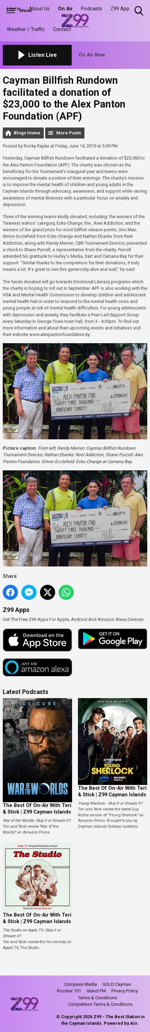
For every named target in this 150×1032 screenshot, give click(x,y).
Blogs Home (27, 132)
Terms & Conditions (97, 997)
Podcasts (91, 9)
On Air (65, 9)
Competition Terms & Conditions (100, 1004)
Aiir (134, 1023)
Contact (62, 29)
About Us (39, 9)
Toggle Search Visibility (139, 11)
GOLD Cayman (116, 984)
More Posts (68, 132)
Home (14, 9)
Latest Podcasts (25, 691)
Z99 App (119, 9)
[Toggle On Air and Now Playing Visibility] (113, 55)
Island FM (96, 990)
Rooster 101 (69, 990)
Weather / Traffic (26, 29)
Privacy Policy (124, 990)
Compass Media (80, 984)
